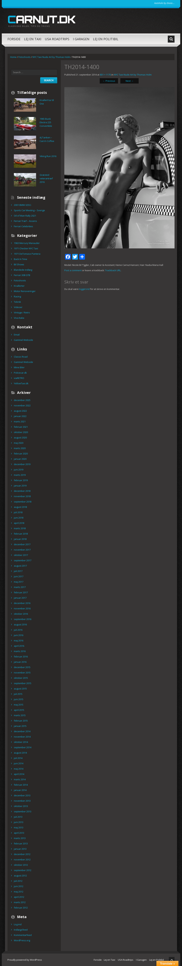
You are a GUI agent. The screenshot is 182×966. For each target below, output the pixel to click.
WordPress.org (22, 940)
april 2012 (19, 897)
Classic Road (21, 356)
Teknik (17, 301)
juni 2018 (18, 517)
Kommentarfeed (23, 935)
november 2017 (22, 549)
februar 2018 (21, 533)
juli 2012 (18, 880)
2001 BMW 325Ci (22, 205)
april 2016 (19, 645)
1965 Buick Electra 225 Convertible (46, 122)
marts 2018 (20, 528)
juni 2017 (18, 576)
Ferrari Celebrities (23, 226)
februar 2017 (21, 592)
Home (13, 57)
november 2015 (22, 672)
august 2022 (20, 410)
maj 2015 (18, 704)
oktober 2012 (21, 864)
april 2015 (19, 710)
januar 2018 (20, 539)
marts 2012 (20, 902)
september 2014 (22, 747)
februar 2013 (21, 843)
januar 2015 (20, 726)
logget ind (84, 289)
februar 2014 (21, 784)
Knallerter (19, 285)
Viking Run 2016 (48, 156)
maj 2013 (18, 827)
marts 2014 (20, 779)
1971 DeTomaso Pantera (27, 253)
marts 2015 (20, 715)
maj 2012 (18, 891)
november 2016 (22, 608)
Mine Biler (19, 367)
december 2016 (22, 603)
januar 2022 (20, 416)
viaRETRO (19, 378)
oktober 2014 (21, 742)
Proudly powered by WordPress (24, 959)
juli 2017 (18, 571)
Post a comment (73, 270)
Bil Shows (19, 264)
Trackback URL (113, 270)
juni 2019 (18, 469)
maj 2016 (18, 640)
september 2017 (22, 560)
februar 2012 (21, 907)
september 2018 (22, 501)
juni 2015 (18, 699)
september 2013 (22, 811)
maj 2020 (18, 442)
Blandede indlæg (23, 269)
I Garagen (81, 39)
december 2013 (22, 795)
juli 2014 (18, 758)
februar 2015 (21, 720)
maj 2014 (18, 768)
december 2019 (22, 464)
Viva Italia (19, 317)
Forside (13, 39)
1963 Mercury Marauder (27, 243)
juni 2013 (18, 822)
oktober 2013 (21, 806)
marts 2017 (20, 587)
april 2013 (19, 832)
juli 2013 (18, 816)
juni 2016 (18, 635)
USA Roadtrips (57, 39)
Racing (17, 296)
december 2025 (22, 400)
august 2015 (20, 688)
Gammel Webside (23, 340)
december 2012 (22, 854)
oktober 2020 (21, 432)
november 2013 (22, 800)
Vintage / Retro (22, 312)
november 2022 (22, 405)
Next (129, 80)
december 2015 (22, 667)
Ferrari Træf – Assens (25, 221)
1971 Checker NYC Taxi (26, 248)
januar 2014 (20, 790)
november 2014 (22, 736)
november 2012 (22, 859)
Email (17, 334)
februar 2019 (21, 480)
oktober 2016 (21, 613)
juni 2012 (18, 886)
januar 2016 (20, 661)
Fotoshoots (24, 57)
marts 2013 (20, 838)
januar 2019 (20, 485)
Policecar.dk (20, 372)
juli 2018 (18, 512)
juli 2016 (18, 629)
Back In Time (20, 259)
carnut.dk (41, 19)
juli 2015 (18, 694)
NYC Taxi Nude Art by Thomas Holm (51, 57)
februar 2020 (21, 453)
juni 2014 (18, 763)
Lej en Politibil (105, 39)
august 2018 (20, 507)
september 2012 (22, 870)
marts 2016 (20, 651)
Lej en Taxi (32, 39)
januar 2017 (20, 597)
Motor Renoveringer (25, 291)
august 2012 (20, 875)
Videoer (18, 307)
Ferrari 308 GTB (22, 275)
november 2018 (22, 496)
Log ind (18, 924)
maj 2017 (18, 581)
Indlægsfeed (21, 929)
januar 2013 (20, 848)
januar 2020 (20, 458)
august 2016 (20, 624)
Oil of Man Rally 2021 (25, 215)
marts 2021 (20, 421)
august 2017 (20, 565)
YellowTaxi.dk (21, 383)
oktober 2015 (21, 677)
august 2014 (20, 752)
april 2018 (19, 523)
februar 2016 (21, 656)
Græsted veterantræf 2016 (46, 178)
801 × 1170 (105, 74)
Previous (109, 80)
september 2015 (22, 683)
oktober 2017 (21, 555)
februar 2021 (21, 426)
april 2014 (19, 774)
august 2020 (20, 437)
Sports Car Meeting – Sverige (29, 210)
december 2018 (22, 491)
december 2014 (22, 731)
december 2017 (22, 544)
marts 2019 (20, 475)
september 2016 (22, 619)
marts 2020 (20, 448)
